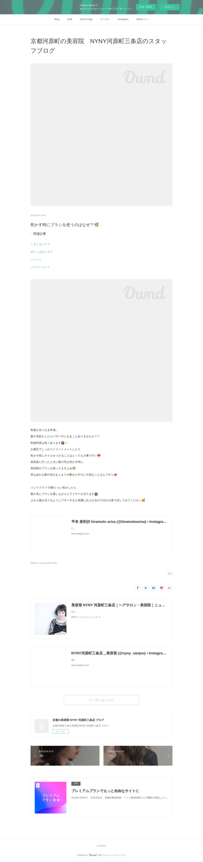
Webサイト (142, 19)
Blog (57, 19)
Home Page (86, 19)
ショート (36, 259)
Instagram (123, 19)
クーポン (105, 19)
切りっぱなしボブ (42, 251)
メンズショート (40, 267)
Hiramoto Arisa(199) (48, 563)
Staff (69, 19)
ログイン (170, 7)
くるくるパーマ (40, 244)
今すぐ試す (145, 6)
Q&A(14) (34, 563)
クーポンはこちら (101, 700)
